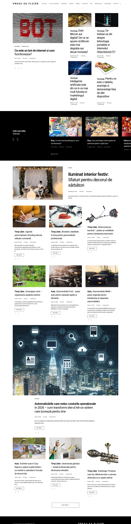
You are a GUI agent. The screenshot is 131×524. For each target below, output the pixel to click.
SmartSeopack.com (30, 516)
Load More (64, 497)
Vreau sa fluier (26, 3)
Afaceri (37, 369)
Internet (17, 46)
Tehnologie (25, 46)
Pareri (70, 138)
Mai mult (19, 226)
